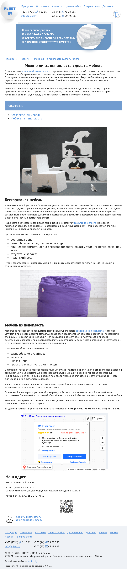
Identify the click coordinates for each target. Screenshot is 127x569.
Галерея (103, 532)
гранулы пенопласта (85, 222)
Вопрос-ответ (24, 536)
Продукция (27, 6)
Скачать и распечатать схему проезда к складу (29, 518)
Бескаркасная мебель (25, 115)
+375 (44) (63, 11)
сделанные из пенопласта (90, 330)
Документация (92, 6)
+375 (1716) (34, 11)
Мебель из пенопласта (26, 118)
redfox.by (32, 561)
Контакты (57, 6)
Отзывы (114, 532)
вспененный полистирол (35, 71)
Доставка (107, 6)
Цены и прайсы (73, 6)
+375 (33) (63, 15)
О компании (42, 6)
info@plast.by (28, 15)
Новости (9, 536)
